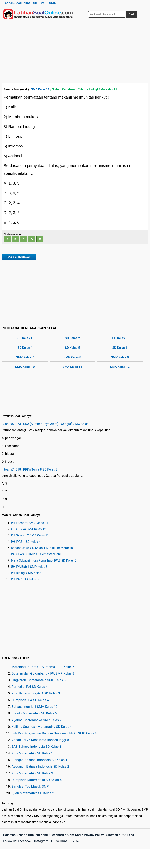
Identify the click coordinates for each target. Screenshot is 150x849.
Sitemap (112, 835)
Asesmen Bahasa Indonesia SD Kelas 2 (40, 766)
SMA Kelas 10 (25, 367)
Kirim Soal (74, 835)
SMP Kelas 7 (25, 357)
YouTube (61, 841)
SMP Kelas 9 (120, 357)
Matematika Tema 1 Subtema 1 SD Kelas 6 (43, 667)
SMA (52, 3)
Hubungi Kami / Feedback (46, 835)
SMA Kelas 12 (120, 367)
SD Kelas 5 (72, 347)
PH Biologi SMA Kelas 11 (28, 573)
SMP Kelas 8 (72, 357)
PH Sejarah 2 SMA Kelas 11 (30, 535)
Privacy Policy (94, 835)
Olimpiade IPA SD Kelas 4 (30, 700)
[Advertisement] (75, 51)
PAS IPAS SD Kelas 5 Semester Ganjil (36, 554)
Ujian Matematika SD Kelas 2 (33, 793)
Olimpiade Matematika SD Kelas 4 (37, 780)
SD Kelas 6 (119, 347)
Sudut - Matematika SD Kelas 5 (34, 713)
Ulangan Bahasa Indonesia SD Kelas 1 (39, 760)
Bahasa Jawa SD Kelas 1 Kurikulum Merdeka (42, 548)
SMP (43, 3)
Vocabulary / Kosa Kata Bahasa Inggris (40, 740)
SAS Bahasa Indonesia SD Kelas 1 (36, 746)
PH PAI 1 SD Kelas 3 (25, 579)
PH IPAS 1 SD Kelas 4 (26, 542)
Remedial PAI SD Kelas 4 (30, 687)
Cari (131, 14)
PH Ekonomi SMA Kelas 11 (29, 523)
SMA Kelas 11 (40, 89)
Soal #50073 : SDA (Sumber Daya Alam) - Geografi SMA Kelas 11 (48, 424)
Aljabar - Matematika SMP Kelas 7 (37, 720)
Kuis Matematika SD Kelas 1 (32, 753)
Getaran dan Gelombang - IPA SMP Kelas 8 (43, 673)
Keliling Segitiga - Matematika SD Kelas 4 (42, 727)
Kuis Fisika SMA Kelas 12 (28, 529)
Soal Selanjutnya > (19, 257)
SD (35, 3)
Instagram (41, 841)
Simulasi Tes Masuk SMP (30, 786)
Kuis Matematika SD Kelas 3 (32, 773)
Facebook (24, 841)
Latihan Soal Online (16, 3)
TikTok (74, 841)
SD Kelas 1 (24, 338)
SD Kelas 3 (119, 338)
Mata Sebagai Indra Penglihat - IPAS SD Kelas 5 (43, 560)
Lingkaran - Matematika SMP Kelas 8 (39, 680)
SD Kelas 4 (24, 347)
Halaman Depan (14, 835)
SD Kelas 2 (72, 338)
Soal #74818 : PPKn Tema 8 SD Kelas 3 (30, 469)
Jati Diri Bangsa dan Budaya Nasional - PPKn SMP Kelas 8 (54, 733)
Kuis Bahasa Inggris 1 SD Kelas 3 (36, 693)
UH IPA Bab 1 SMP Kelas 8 (29, 567)
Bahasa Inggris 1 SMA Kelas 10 (35, 707)
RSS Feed (127, 835)
